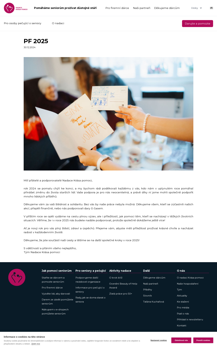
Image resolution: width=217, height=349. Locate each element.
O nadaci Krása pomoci (190, 277)
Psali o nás (183, 313)
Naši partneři (141, 8)
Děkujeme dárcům (167, 8)
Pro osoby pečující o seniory (22, 23)
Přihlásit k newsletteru (190, 319)
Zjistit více (35, 344)
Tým (179, 289)
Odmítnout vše (181, 340)
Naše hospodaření (187, 283)
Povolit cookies (203, 340)
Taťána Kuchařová (153, 301)
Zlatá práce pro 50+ (120, 293)
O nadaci (58, 23)
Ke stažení (183, 301)
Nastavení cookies (159, 340)
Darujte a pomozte (197, 23)
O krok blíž (115, 277)
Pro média (183, 307)
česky (197, 8)
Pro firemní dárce (117, 8)
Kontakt (181, 325)
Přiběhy (147, 289)
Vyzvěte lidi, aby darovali (56, 293)
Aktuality (182, 295)
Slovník (147, 295)
